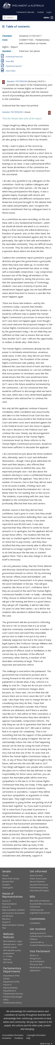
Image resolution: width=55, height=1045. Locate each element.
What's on (34, 955)
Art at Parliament (37, 961)
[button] (48, 17)
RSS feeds (7, 962)
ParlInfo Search (10, 947)
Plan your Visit (36, 964)
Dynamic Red (7, 881)
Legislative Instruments (40, 912)
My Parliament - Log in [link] (12, 941)
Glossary (7, 959)
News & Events (36, 875)
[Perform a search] (4, 17)
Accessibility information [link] (12, 1035)
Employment (8, 953)
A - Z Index (7, 956)
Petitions (34, 939)
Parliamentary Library (39, 887)
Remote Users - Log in (12, 944)
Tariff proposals (37, 910)
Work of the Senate (10, 878)
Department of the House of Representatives (11, 984)
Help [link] (28, 1038)
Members (6, 919)
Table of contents (16, 26)
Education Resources (39, 884)
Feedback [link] (19, 1038)
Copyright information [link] (36, 1035)
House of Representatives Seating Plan (13, 925)
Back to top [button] (46, 1043)
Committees (35, 923)
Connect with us (37, 942)
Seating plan (7, 887)
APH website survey (12, 950)
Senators (6, 884)
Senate (5, 875)
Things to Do (35, 958)
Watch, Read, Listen (38, 878)
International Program (39, 890)
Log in (49, 12)
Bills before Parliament (40, 900)
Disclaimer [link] (6, 1038)
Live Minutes (7, 916)
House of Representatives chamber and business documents (13, 910)
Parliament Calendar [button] (25, 12)
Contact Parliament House (41, 945)
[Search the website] (9, 17)
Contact (40, 12)
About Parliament (37, 881)
